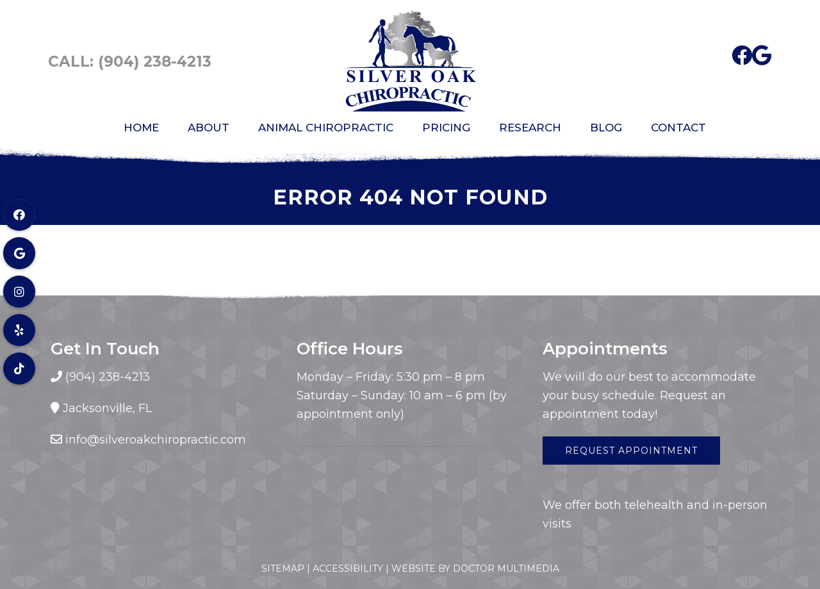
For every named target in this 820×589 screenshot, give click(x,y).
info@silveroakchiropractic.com (155, 440)
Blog (606, 127)
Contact (678, 127)
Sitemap (282, 568)
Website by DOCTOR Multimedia (475, 568)
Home (141, 127)
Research (530, 127)
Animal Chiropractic (325, 127)
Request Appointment (631, 450)
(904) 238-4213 (154, 62)
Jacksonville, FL (107, 408)
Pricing (446, 127)
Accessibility (348, 568)
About (208, 127)
